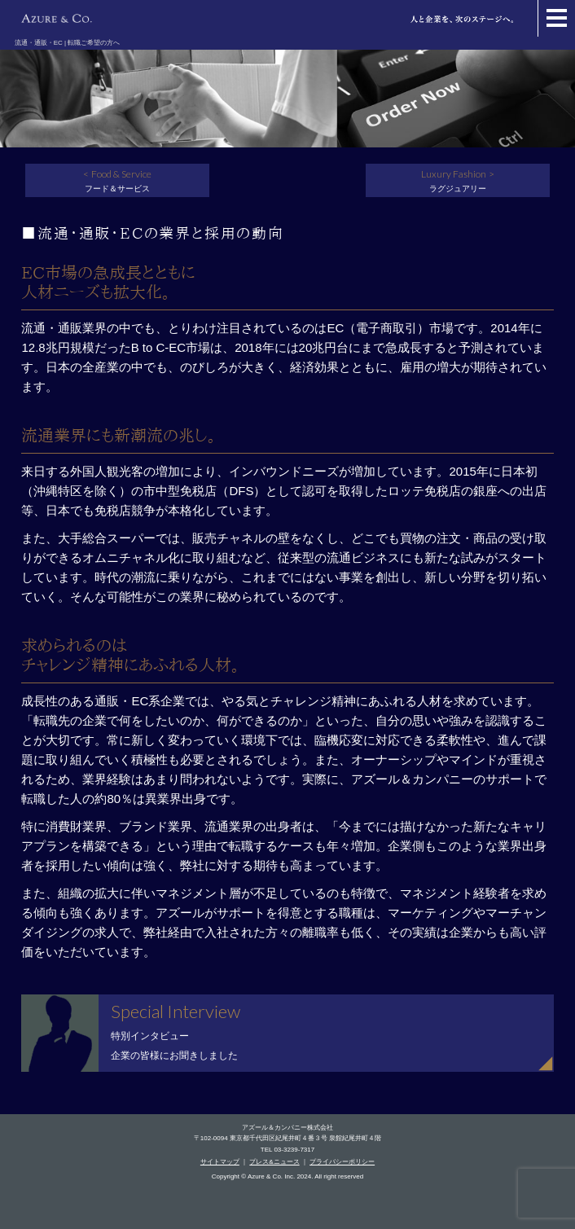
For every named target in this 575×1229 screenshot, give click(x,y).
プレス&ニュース (274, 1161)
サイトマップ (219, 1161)
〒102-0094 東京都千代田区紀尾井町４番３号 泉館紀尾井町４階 (287, 1138)
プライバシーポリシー (342, 1161)
